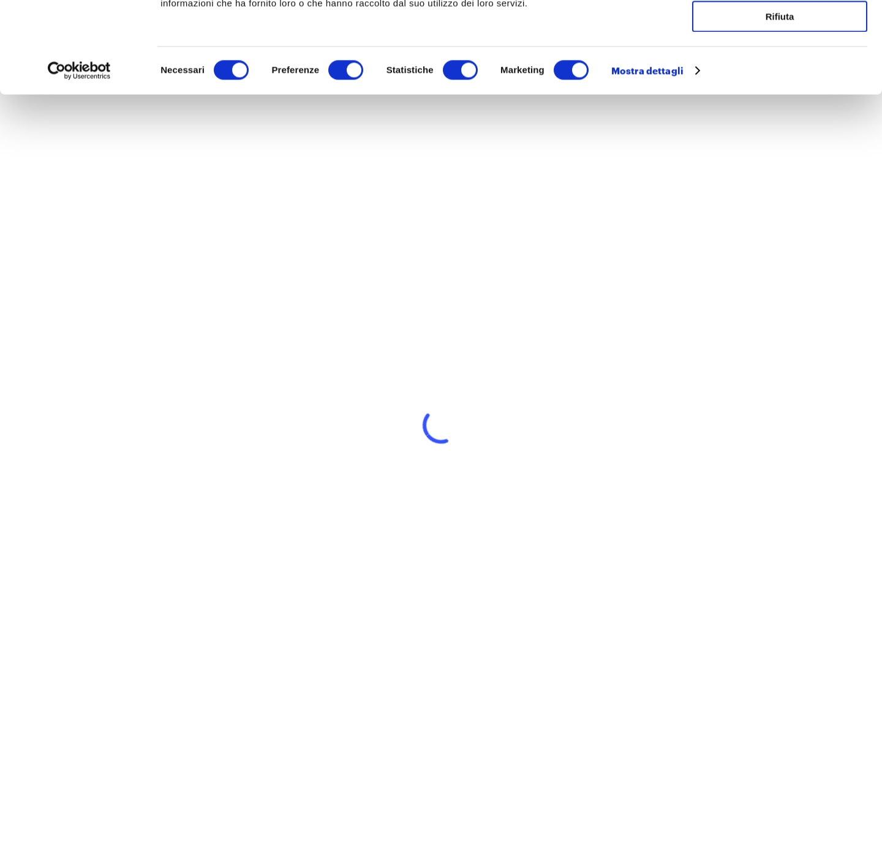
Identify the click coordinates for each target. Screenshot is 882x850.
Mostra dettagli (647, 156)
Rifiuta (780, 102)
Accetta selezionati (779, 66)
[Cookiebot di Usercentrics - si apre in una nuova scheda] (79, 156)
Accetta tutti (780, 30)
